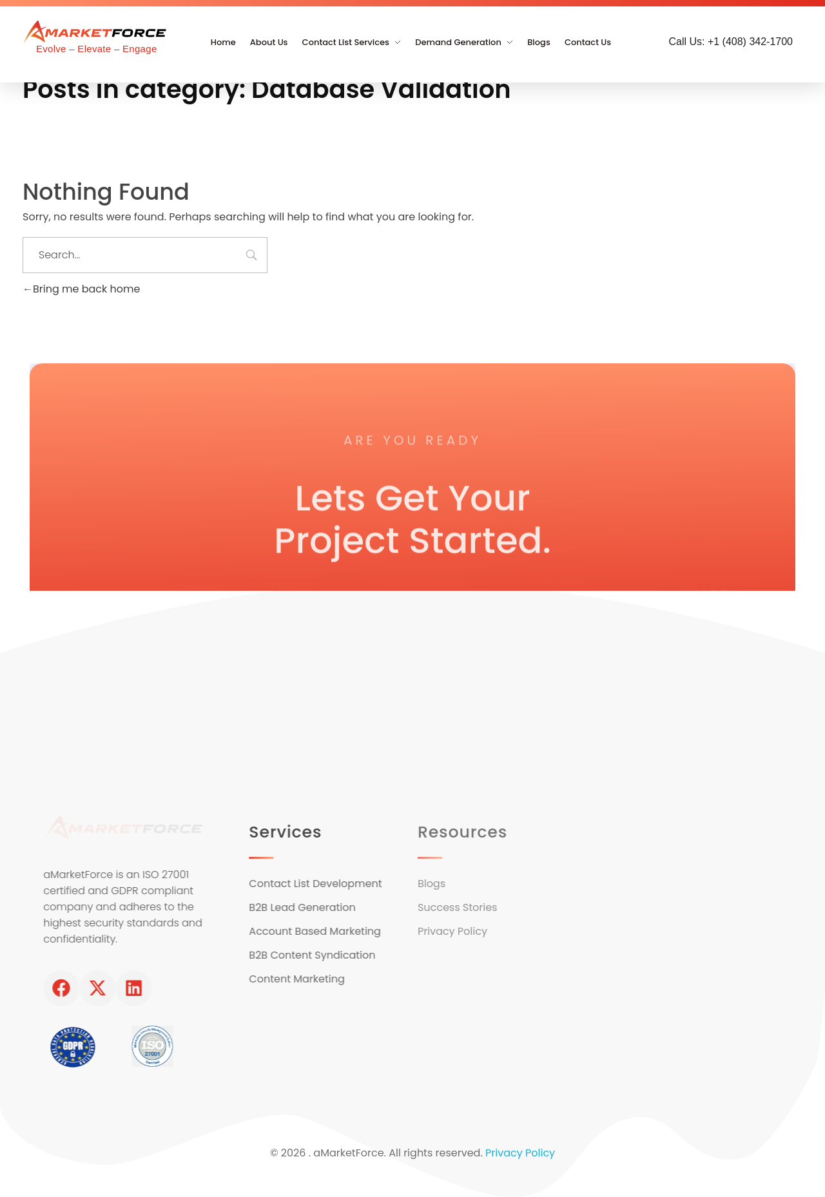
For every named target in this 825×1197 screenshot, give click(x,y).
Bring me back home (81, 289)
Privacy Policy (520, 1152)
